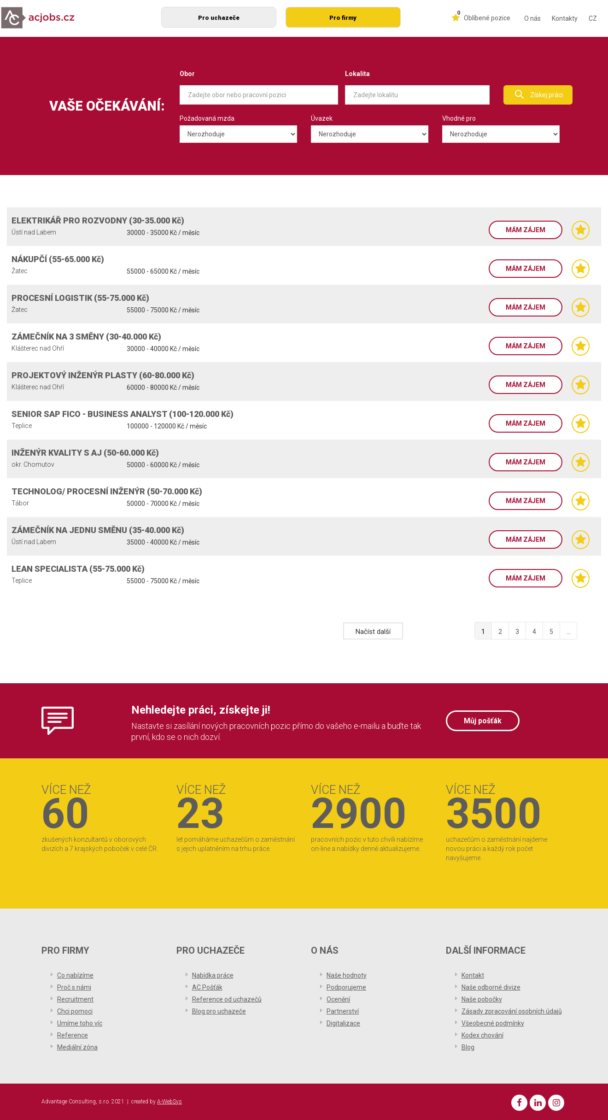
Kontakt (473, 975)
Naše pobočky (482, 999)
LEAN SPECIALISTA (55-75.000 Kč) (78, 569)
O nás (532, 18)
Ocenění (338, 999)
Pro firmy (343, 17)
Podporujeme (346, 987)
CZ (593, 18)
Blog (468, 1047)
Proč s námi (74, 987)
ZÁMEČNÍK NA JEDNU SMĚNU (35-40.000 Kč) (98, 530)
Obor (187, 73)
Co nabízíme (75, 975)
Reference (72, 1035)
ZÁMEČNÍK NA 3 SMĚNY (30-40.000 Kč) (86, 336)
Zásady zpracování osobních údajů (512, 1011)
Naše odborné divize (491, 987)
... (569, 631)
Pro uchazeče (219, 17)
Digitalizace (343, 1023)
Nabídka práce (213, 975)
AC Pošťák (207, 987)
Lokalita (357, 73)
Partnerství (343, 1011)
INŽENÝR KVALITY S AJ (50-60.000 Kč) (85, 452)
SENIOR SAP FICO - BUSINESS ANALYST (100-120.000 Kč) (123, 414)
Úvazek (322, 118)
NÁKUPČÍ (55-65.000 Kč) (58, 259)
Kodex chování (482, 1035)
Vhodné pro (459, 118)
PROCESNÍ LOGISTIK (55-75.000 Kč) (80, 298)
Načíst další (373, 631)
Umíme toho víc (79, 1023)
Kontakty (565, 18)
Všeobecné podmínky (493, 1023)
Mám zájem (525, 230)
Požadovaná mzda (207, 118)
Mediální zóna (77, 1047)
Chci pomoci (75, 1011)
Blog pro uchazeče (219, 1011)
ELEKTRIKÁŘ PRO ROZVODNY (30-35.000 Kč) (98, 220)
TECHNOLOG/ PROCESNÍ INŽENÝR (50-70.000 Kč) (107, 491)
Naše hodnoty (347, 975)
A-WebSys (169, 1101)
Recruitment (75, 999)
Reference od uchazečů (227, 999)
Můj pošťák (483, 720)
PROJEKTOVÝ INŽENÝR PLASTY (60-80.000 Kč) (103, 375)
